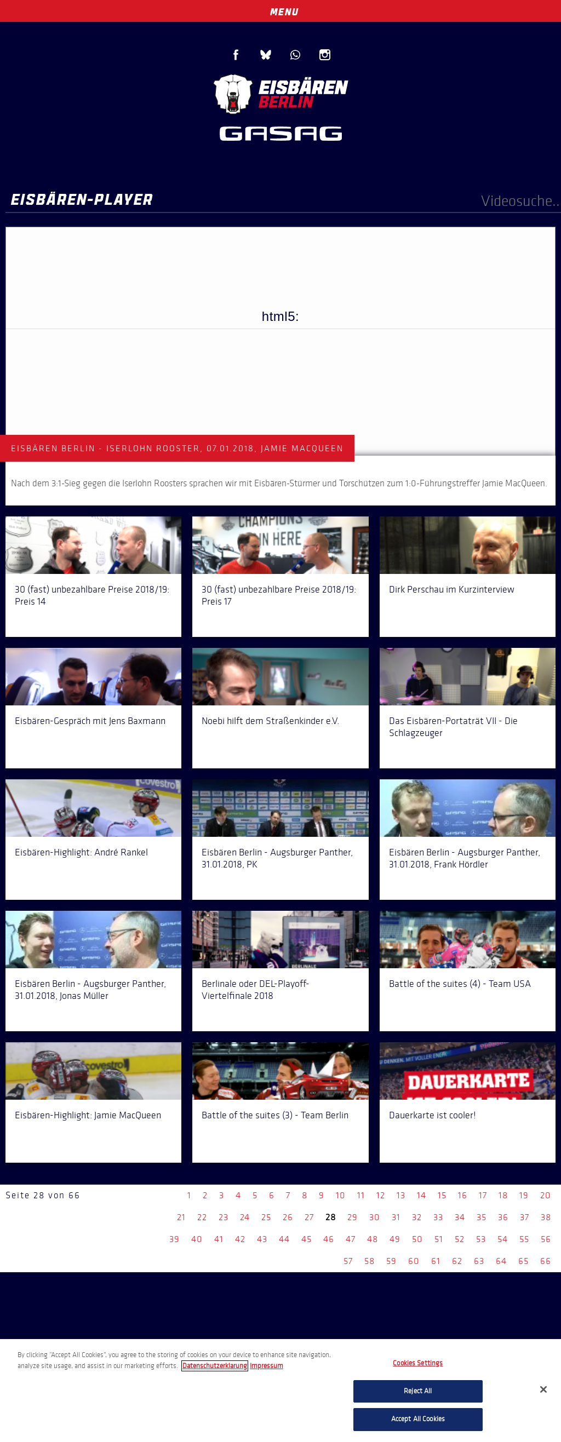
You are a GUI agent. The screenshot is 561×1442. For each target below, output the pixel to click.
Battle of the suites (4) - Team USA (460, 984)
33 (438, 1217)
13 (401, 1195)
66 (545, 1261)
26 (288, 1217)
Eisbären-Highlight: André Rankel (81, 852)
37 (524, 1217)
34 (460, 1217)
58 (369, 1261)
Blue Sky (265, 54)
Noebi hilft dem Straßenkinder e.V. (270, 721)
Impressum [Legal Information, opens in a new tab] (266, 1365)
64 (501, 1261)
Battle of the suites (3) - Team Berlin (275, 1115)
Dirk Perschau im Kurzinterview (451, 589)
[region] (280, 1390)
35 (481, 1217)
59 (391, 1261)
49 (395, 1239)
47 (351, 1239)
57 (348, 1261)
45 (306, 1239)
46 (328, 1239)
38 (546, 1217)
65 (523, 1261)
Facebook (236, 54)
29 (352, 1217)
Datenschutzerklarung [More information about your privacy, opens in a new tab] (214, 1365)
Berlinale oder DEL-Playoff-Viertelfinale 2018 (256, 990)
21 (181, 1217)
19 (524, 1195)
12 (380, 1195)
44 (284, 1239)
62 (457, 1261)
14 (421, 1195)
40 (197, 1239)
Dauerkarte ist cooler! (432, 1115)
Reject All (418, 1391)
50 (417, 1239)
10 (341, 1195)
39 (174, 1239)
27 (309, 1217)
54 (502, 1239)
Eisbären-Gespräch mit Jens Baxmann (90, 721)
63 (479, 1261)
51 (438, 1239)
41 (219, 1239)
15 (442, 1195)
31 (396, 1217)
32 (417, 1217)
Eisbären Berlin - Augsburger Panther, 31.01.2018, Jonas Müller (90, 990)
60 (414, 1261)
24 (245, 1217)
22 (202, 1217)
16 (462, 1195)
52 (460, 1239)
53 (481, 1239)
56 (546, 1239)
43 (262, 1239)
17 (483, 1195)
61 (435, 1261)
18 (503, 1195)
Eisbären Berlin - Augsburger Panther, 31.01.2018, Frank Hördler (464, 858)
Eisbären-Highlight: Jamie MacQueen (88, 1115)
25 (266, 1217)
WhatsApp (295, 54)
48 (372, 1239)
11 (361, 1195)
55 (524, 1239)
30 (374, 1217)
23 (223, 1217)
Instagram (324, 54)
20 (545, 1195)
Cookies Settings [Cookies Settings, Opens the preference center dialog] (418, 1363)
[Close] (543, 1389)
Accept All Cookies (418, 1419)
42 (240, 1239)
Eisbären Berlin (280, 92)
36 (503, 1217)
